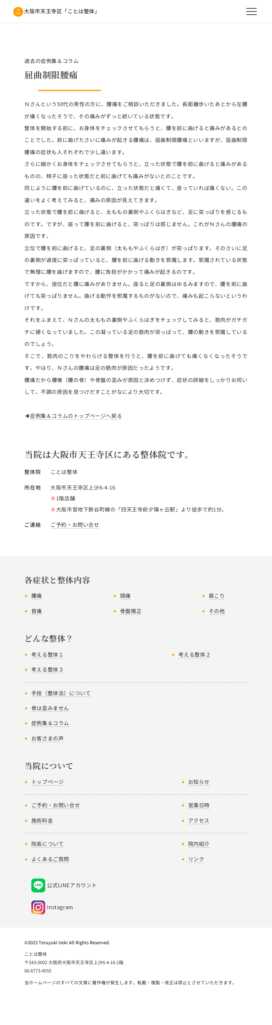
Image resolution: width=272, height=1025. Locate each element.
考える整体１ (47, 654)
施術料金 (42, 820)
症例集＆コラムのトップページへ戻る (76, 415)
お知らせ (199, 781)
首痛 (36, 610)
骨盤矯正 (131, 610)
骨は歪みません (50, 708)
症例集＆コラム (50, 722)
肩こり (217, 595)
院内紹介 (199, 843)
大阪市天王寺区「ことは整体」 (62, 11)
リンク (196, 859)
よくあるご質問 (50, 859)
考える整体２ (194, 654)
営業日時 (199, 805)
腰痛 (36, 595)
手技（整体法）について (61, 693)
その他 (217, 610)
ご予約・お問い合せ (74, 524)
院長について (47, 843)
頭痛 (125, 595)
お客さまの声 (47, 738)
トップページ (47, 781)
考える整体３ (47, 669)
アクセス (199, 820)
